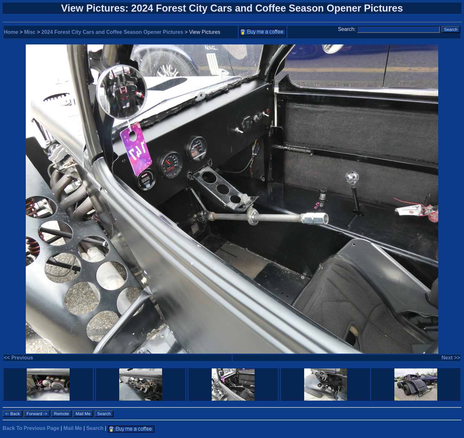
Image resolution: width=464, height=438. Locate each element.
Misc (30, 32)
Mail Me (72, 428)
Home (11, 32)
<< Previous (18, 357)
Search (94, 428)
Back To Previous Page (31, 428)
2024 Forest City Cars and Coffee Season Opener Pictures (112, 32)
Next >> (450, 357)
